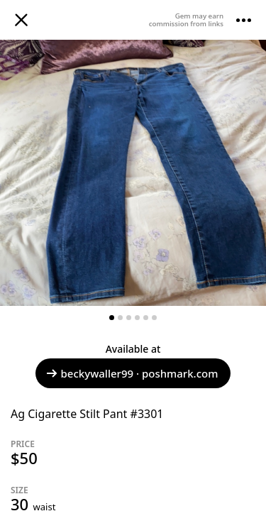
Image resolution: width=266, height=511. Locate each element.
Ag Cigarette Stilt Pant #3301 (87, 414)
